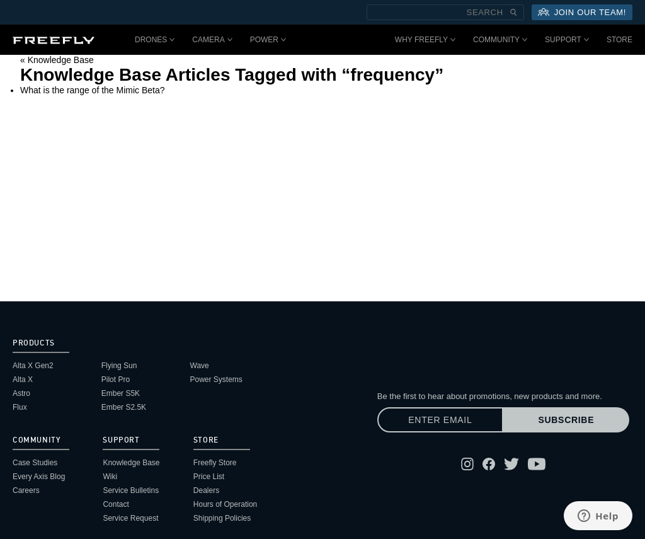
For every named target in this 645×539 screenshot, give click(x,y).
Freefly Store (215, 462)
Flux (20, 407)
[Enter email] (440, 419)
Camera (212, 39)
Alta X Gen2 (33, 365)
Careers (26, 490)
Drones (154, 39)
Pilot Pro (115, 379)
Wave (199, 365)
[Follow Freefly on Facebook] (488, 464)
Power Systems (216, 379)
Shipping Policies (222, 518)
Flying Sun (119, 365)
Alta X (23, 379)
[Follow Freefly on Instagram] (467, 464)
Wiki (110, 476)
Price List (208, 476)
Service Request (130, 518)
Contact (115, 504)
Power (268, 39)
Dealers (206, 490)
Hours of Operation (225, 504)
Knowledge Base (131, 462)
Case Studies (35, 462)
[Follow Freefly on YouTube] (536, 464)
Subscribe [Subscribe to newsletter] (566, 420)
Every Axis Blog (39, 476)
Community (500, 39)
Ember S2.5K (123, 407)
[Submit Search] (513, 12)
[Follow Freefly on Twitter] (511, 464)
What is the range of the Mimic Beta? (92, 90)
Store (619, 39)
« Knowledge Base (57, 60)
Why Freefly (425, 39)
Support (567, 39)
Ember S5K (120, 393)
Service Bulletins (131, 490)
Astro (21, 393)
